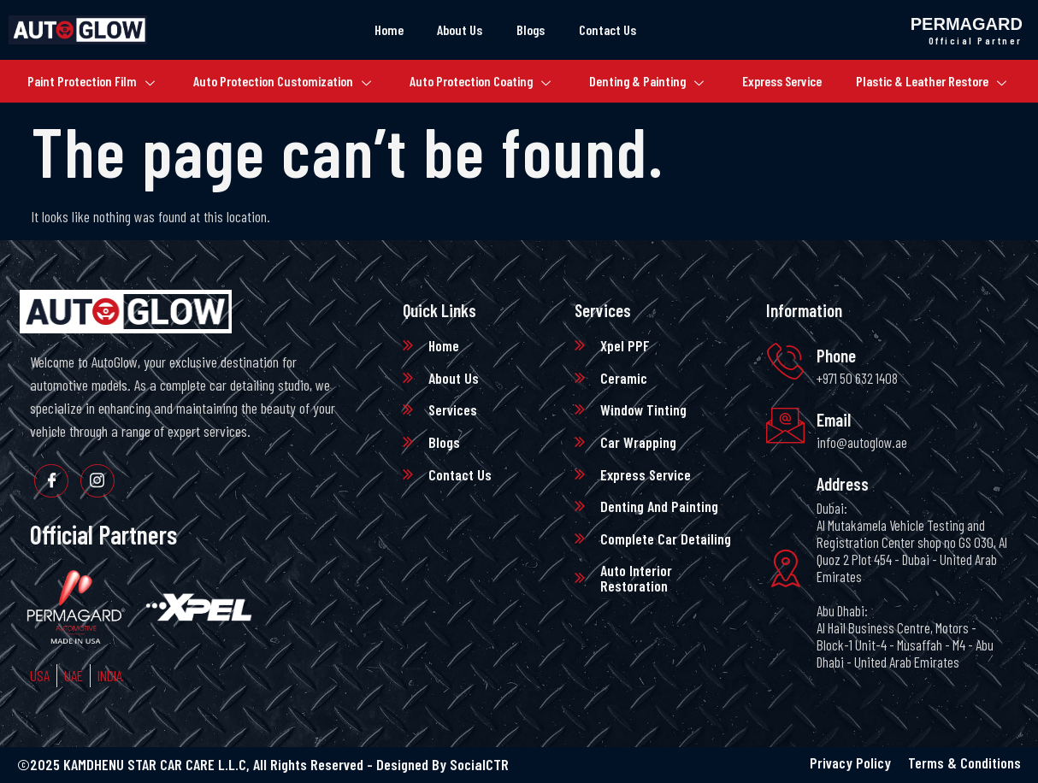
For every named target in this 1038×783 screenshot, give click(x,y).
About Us (459, 29)
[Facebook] (51, 481)
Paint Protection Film (90, 82)
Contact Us (608, 29)
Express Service (783, 81)
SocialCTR (479, 764)
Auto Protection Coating (480, 82)
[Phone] (785, 362)
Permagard (967, 24)
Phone (837, 355)
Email (834, 419)
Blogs (531, 29)
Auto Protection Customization (281, 82)
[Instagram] (97, 481)
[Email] (785, 426)
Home (388, 29)
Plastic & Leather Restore (933, 82)
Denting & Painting (647, 82)
